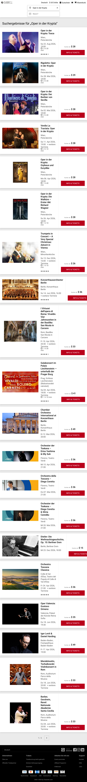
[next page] (46, 738)
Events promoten (59, 759)
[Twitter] (78, 750)
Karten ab (67, 47)
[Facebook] (63, 749)
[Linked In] (82, 750)
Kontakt (81, 759)
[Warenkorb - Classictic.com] (80, 3)
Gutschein (29, 766)
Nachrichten (24, 776)
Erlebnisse (57, 766)
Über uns (5, 759)
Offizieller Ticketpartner (9, 763)
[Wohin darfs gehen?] (44, 7)
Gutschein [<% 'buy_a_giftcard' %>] (65, 3)
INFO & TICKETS (72, 52)
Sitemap (55, 776)
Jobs (80, 766)
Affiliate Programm (60, 763)
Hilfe (80, 763)
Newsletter (63, 776)
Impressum (33, 776)
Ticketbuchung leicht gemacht (35, 759)
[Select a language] (30, 750)
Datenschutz (47, 776)
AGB (40, 776)
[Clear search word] (57, 8)
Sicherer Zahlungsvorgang (34, 763)
